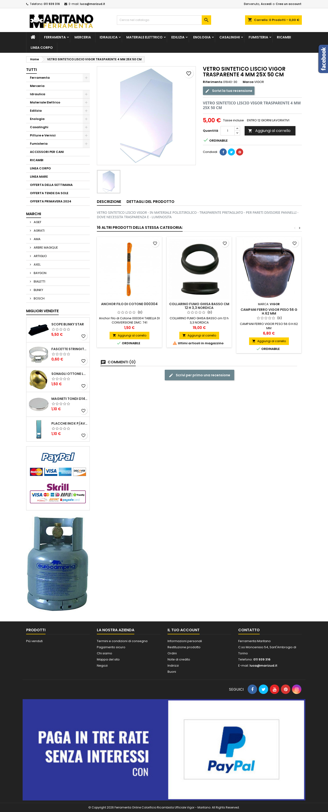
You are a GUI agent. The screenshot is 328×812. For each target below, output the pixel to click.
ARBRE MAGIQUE (45, 247)
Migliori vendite (42, 311)
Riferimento (212, 82)
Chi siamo (104, 653)
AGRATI (39, 230)
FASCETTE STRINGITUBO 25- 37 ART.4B (69, 349)
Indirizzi (173, 665)
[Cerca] (164, 20)
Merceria (82, 37)
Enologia (202, 37)
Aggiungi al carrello (269, 130)
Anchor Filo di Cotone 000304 (129, 304)
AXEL (37, 264)
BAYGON (39, 273)
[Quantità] (228, 130)
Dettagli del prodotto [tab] (150, 201)
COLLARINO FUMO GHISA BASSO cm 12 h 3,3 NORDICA (199, 306)
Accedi (266, 4)
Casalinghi (229, 37)
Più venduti (34, 641)
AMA (37, 239)
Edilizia (177, 37)
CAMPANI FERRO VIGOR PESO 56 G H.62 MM (269, 311)
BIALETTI (39, 281)
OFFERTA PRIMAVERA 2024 (50, 201)
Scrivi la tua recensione (228, 90)
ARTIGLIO (40, 256)
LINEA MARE (39, 176)
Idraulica (109, 37)
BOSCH (39, 298)
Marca (248, 82)
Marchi (33, 214)
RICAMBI (284, 37)
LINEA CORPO (42, 47)
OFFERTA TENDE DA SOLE (49, 193)
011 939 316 (52, 4)
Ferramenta (55, 37)
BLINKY (38, 290)
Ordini (172, 653)
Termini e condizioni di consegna (122, 641)
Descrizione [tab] (109, 201)
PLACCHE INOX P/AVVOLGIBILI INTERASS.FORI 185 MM (69, 423)
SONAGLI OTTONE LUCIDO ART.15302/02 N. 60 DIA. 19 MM (69, 374)
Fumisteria (258, 37)
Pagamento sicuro (111, 647)
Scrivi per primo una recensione (199, 375)
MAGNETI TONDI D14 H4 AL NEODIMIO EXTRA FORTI (69, 399)
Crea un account (288, 4)
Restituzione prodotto (184, 647)
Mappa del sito (108, 659)
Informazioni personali (185, 641)
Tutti (31, 69)
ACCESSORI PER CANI (47, 152)
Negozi (102, 665)
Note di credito (179, 659)
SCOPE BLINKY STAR (67, 324)
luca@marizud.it (92, 4)
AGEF (37, 222)
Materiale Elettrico (144, 37)
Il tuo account (184, 630)
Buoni (172, 671)
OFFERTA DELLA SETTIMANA (51, 185)
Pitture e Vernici (43, 135)
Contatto (249, 630)
